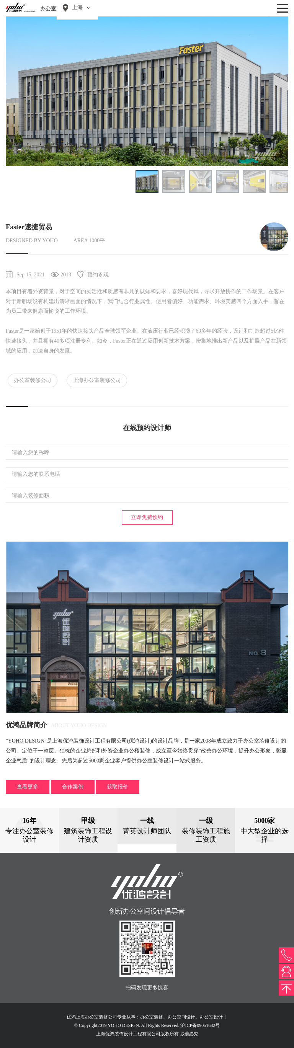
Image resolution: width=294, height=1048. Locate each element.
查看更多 (27, 787)
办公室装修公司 (32, 380)
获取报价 (117, 787)
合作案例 (72, 787)
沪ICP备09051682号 (200, 1025)
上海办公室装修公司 (97, 380)
